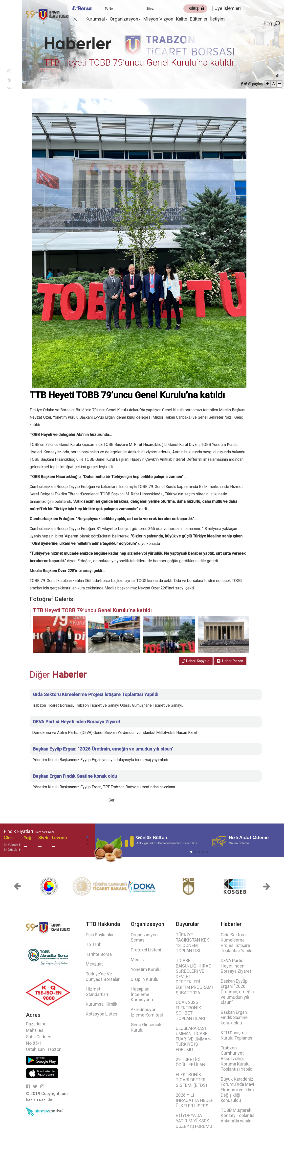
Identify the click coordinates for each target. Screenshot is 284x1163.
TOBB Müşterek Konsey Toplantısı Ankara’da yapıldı (238, 1115)
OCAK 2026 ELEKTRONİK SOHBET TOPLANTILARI (190, 1010)
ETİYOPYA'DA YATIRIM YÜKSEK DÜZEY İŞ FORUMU (194, 1121)
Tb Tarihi (94, 944)
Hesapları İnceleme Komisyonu (142, 994)
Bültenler (199, 19)
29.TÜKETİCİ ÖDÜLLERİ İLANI (191, 1062)
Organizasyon (125, 19)
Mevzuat (94, 964)
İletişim (217, 19)
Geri (112, 800)
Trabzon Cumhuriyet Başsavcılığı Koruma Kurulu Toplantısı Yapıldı (237, 1058)
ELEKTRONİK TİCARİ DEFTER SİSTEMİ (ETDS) (191, 1080)
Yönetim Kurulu (146, 969)
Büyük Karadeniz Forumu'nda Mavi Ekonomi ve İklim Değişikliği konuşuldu (237, 1089)
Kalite (181, 19)
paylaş (257, 84)
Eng (268, 23)
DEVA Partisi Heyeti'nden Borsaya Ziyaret (236, 966)
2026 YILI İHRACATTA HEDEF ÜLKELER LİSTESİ (194, 1100)
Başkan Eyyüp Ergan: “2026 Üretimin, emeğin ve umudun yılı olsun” (237, 991)
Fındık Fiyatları (30, 831)
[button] (87, 837)
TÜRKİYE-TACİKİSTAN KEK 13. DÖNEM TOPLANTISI (192, 942)
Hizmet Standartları (97, 991)
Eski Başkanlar (100, 934)
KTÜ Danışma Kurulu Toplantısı (237, 1035)
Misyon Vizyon (158, 19)
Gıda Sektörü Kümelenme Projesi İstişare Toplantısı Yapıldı (237, 942)
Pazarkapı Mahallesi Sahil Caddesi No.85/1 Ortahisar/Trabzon (44, 1036)
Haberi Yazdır (230, 661)
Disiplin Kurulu (144, 979)
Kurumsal (96, 19)
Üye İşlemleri (228, 8)
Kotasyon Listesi (102, 1014)
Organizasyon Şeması (144, 937)
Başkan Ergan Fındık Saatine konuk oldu (234, 1017)
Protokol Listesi (146, 949)
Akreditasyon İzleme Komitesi (147, 1012)
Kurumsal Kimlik (101, 1004)
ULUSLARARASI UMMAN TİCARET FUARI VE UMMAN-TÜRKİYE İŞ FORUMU (194, 1039)
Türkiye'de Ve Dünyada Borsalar (103, 976)
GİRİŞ (193, 8)
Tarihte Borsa (99, 954)
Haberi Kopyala (195, 661)
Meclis (137, 959)
